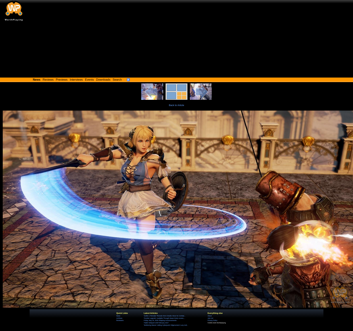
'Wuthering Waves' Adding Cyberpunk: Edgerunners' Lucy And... (166, 325)
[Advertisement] (176, 50)
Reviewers (120, 320)
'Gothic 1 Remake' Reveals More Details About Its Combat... (164, 316)
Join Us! (210, 318)
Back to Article (176, 105)
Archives (119, 318)
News (118, 316)
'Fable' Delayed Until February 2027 (156, 323)
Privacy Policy (212, 320)
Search (117, 79)
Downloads (103, 79)
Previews (62, 79)
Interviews (76, 79)
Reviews (48, 79)
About (210, 316)
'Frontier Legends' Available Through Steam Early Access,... (164, 318)
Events (89, 79)
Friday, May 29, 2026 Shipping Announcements (160, 320)
